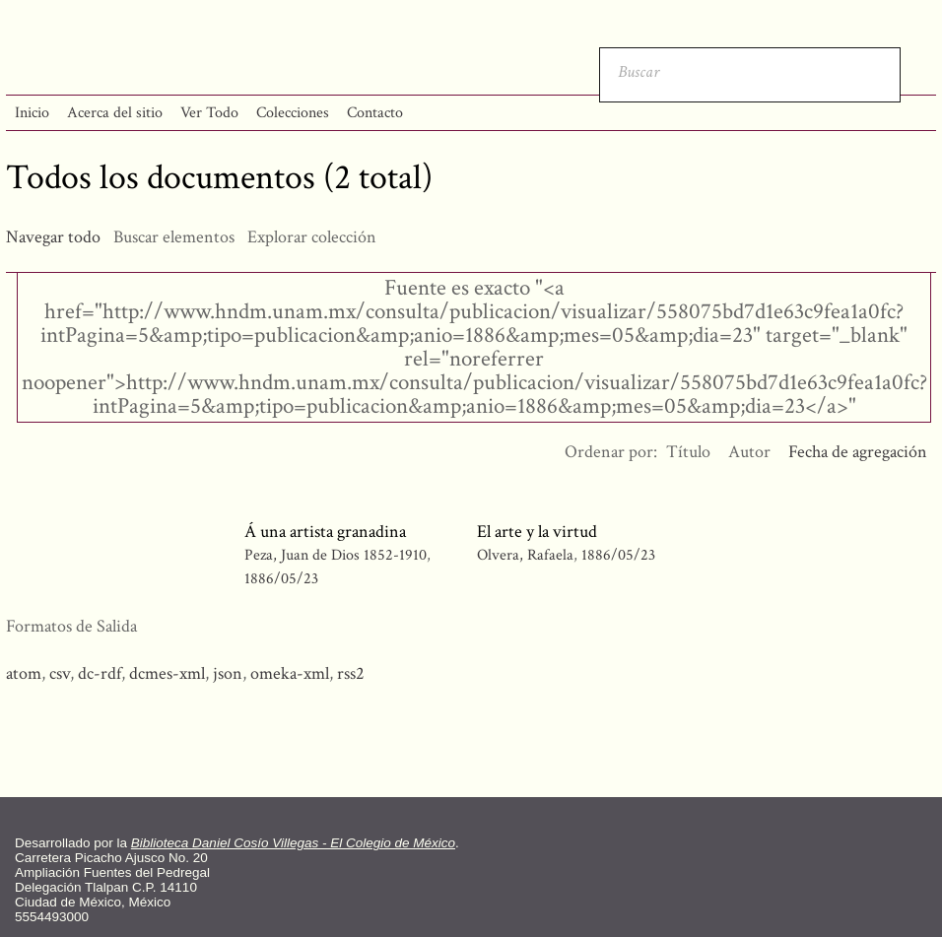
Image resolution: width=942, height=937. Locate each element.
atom (23, 673)
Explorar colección (311, 237)
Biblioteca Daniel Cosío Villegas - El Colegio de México (293, 843)
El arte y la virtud (537, 531)
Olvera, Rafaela (525, 555)
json (227, 673)
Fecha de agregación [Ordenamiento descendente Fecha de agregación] (857, 451)
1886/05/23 (281, 579)
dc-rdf (99, 673)
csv (59, 673)
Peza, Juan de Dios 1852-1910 (335, 555)
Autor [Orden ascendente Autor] (749, 451)
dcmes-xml (167, 673)
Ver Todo (209, 112)
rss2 (351, 673)
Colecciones (292, 112)
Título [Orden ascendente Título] (688, 451)
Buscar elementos (174, 237)
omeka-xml (289, 673)
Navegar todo (53, 237)
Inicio (32, 112)
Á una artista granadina (325, 531)
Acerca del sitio (115, 112)
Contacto (375, 112)
